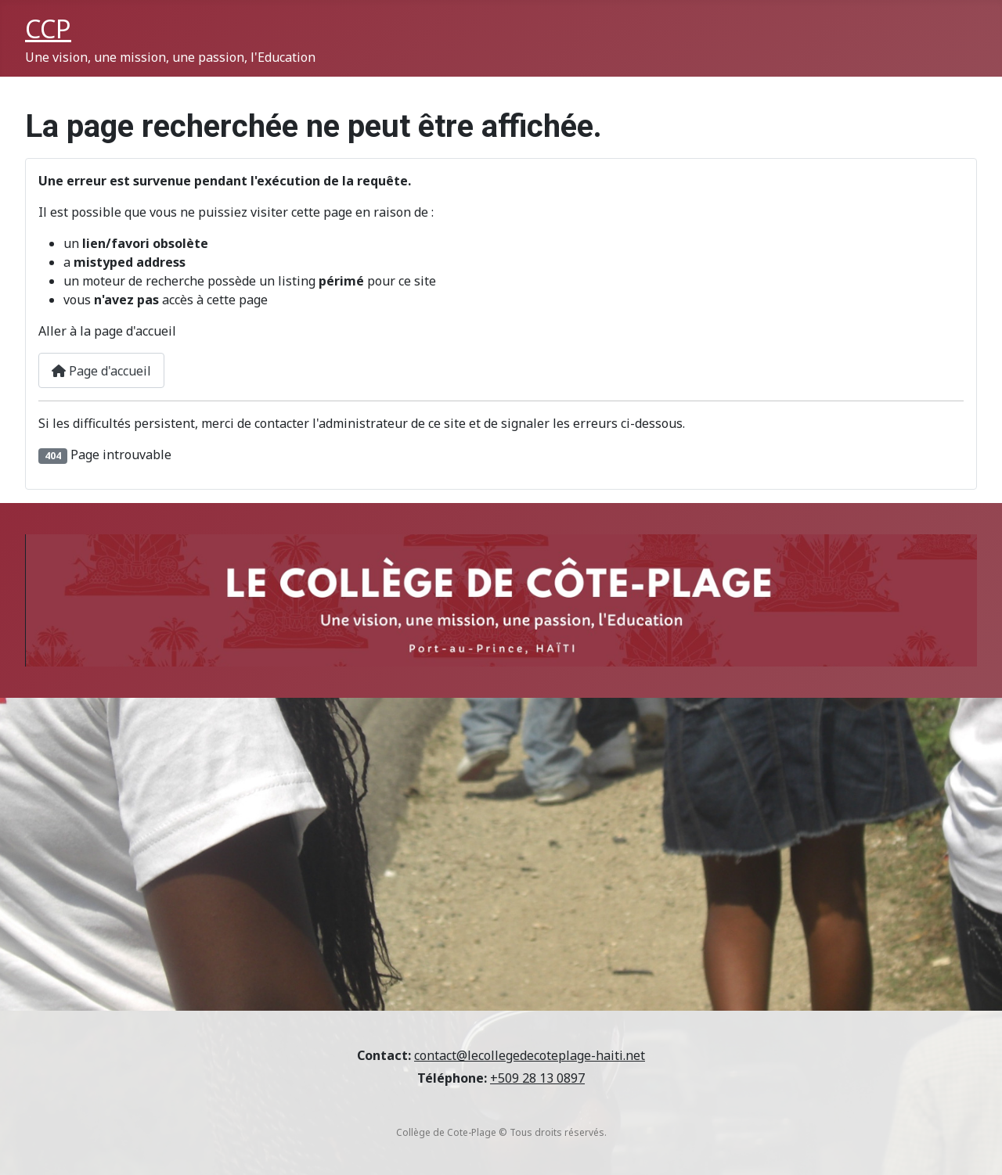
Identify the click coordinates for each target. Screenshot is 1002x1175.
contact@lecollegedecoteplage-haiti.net (529, 1055)
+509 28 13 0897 (537, 1078)
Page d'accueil (101, 370)
